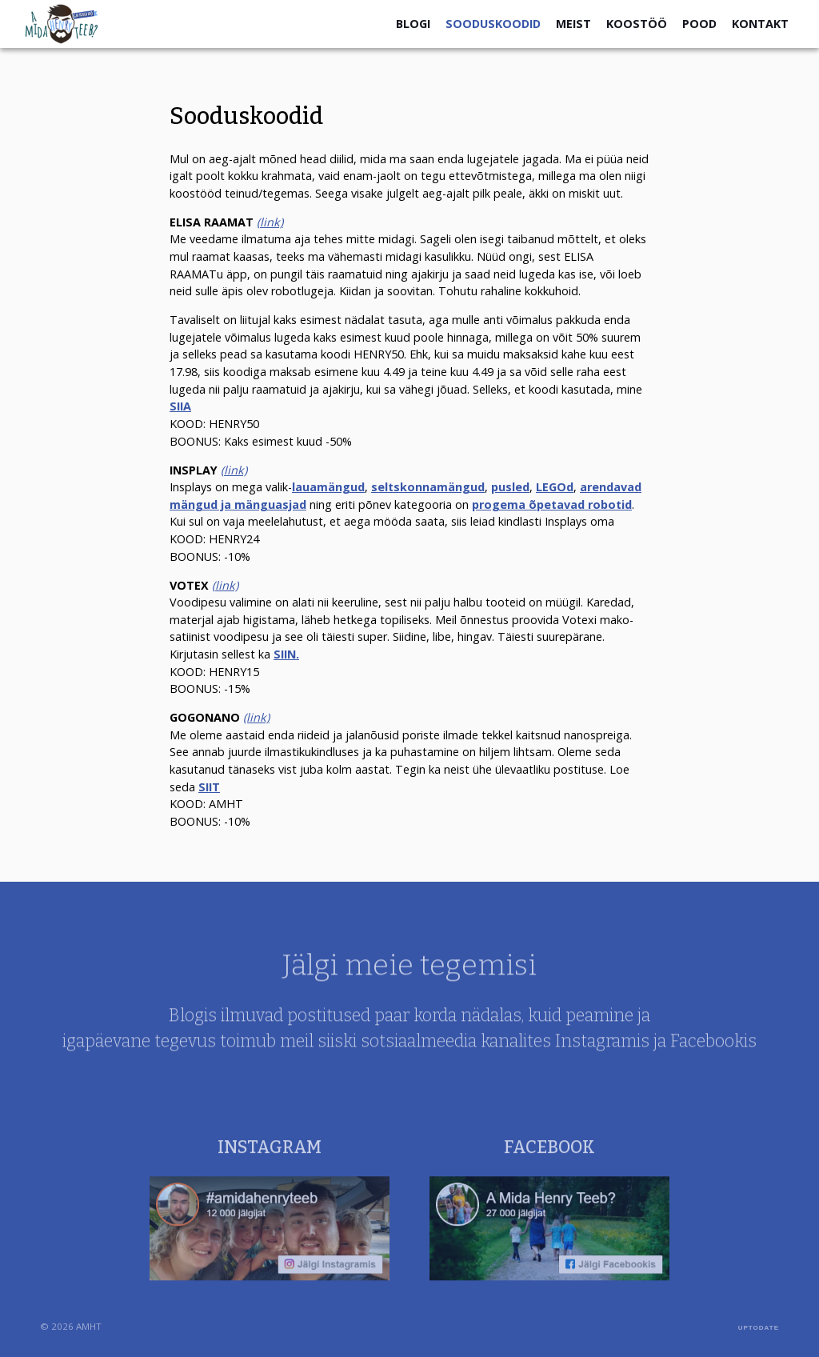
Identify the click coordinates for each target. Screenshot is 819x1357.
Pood (699, 23)
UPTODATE (758, 1327)
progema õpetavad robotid (552, 504)
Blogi (413, 23)
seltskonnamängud (428, 486)
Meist (573, 23)
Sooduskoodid (493, 23)
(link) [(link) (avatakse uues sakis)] (225, 585)
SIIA (180, 406)
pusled (510, 486)
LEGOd (554, 486)
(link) (270, 222)
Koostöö (636, 23)
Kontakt (760, 23)
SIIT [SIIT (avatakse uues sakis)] (209, 787)
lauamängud (328, 486)
